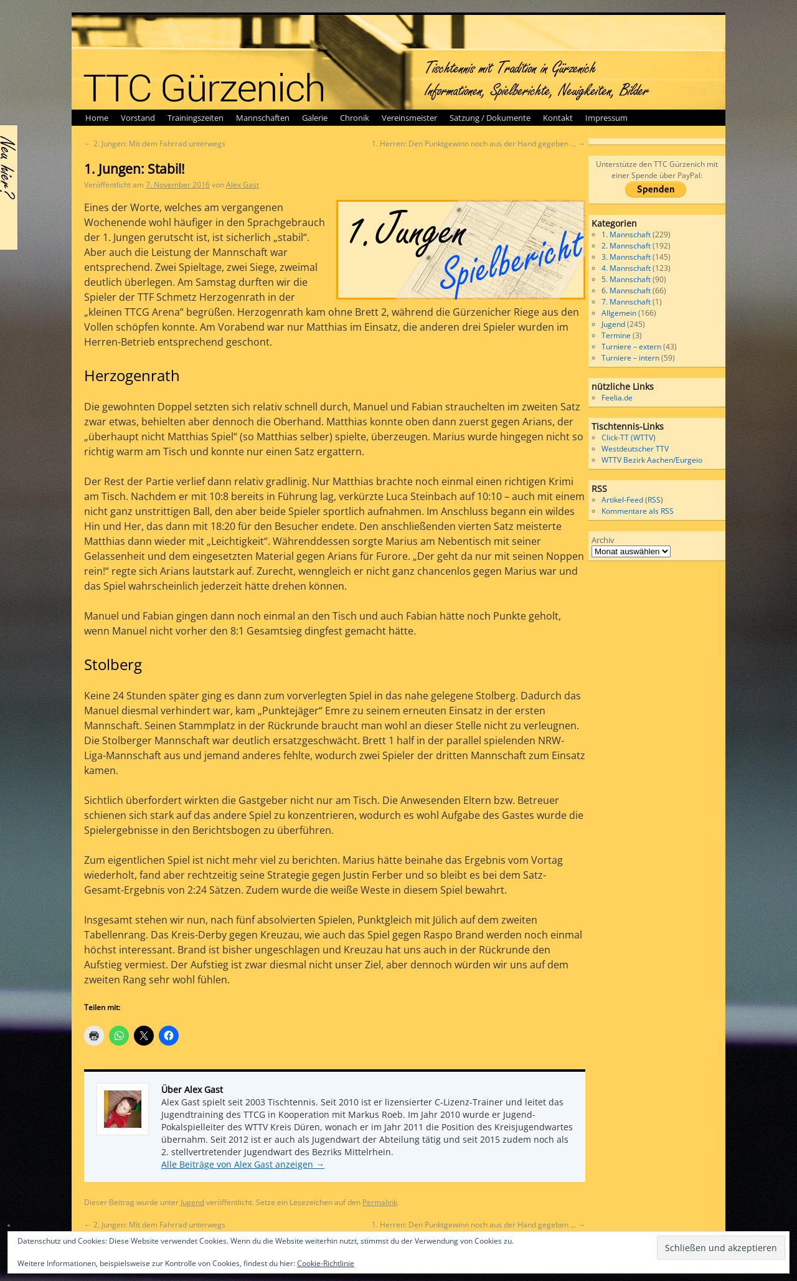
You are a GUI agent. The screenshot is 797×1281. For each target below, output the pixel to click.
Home (96, 117)
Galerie (315, 117)
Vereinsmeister (409, 117)
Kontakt (558, 117)
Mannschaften (263, 117)
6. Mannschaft (626, 290)
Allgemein (618, 313)
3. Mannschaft (626, 257)
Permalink (379, 1202)
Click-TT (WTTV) (628, 437)
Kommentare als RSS (637, 511)
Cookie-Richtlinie (325, 1263)
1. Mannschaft (626, 234)
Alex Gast (242, 184)
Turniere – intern (630, 357)
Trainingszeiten (195, 117)
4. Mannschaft (626, 268)
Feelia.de (617, 397)
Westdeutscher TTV (635, 448)
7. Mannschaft (626, 301)
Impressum (606, 117)
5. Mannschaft (626, 279)
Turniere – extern (631, 346)
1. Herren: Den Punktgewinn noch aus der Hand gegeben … (478, 143)
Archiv (603, 540)
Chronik (354, 117)
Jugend (192, 1202)
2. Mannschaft (626, 245)
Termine (616, 335)
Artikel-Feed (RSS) (632, 499)
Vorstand (138, 117)
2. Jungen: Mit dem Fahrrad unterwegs (154, 143)
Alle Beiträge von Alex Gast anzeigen (242, 1164)
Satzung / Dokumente (490, 117)
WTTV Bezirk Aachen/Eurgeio (651, 460)
